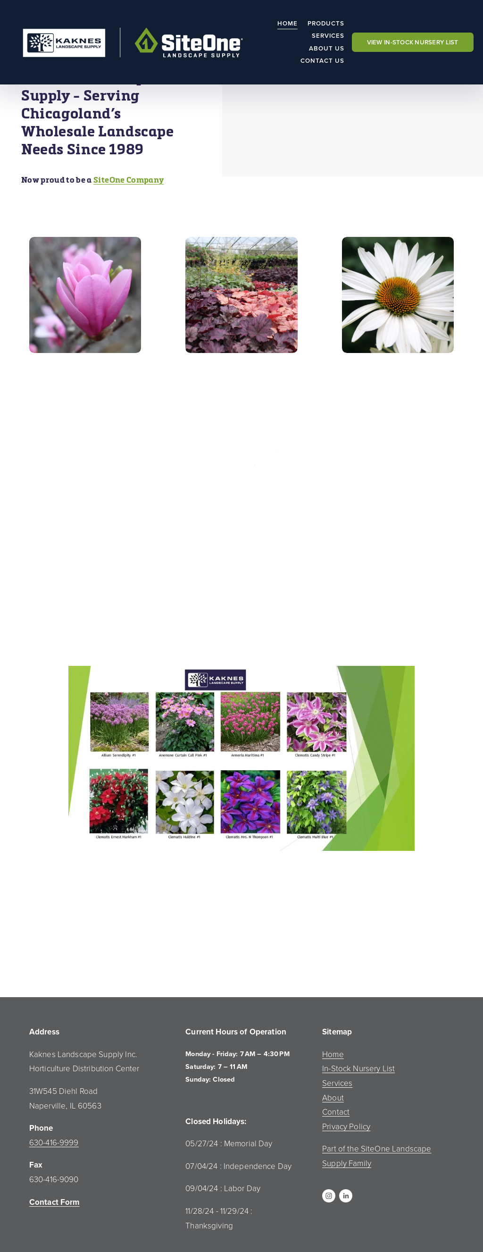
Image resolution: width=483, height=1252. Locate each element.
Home (287, 23)
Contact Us (322, 60)
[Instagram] (328, 1195)
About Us (327, 48)
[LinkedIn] (345, 1195)
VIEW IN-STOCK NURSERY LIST (412, 42)
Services (328, 35)
